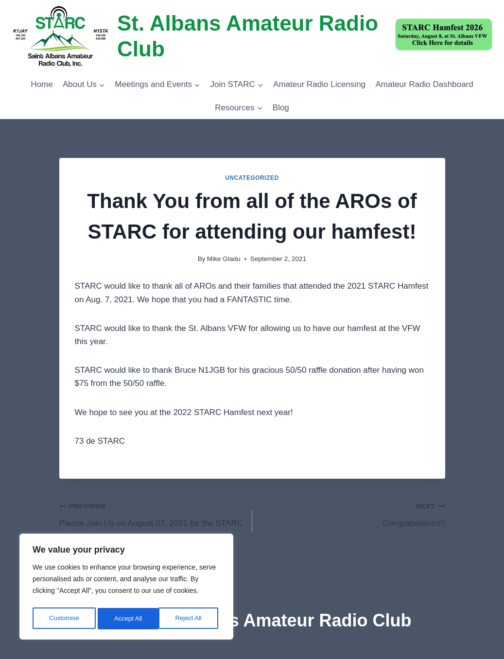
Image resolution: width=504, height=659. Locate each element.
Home (41, 84)
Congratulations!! (353, 513)
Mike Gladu (224, 258)
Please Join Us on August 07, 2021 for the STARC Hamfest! (151, 520)
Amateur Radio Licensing (319, 84)
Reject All (127, 619)
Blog (281, 107)
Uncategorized (252, 177)
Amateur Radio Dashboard (424, 84)
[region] (126, 589)
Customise (64, 619)
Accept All (190, 619)
